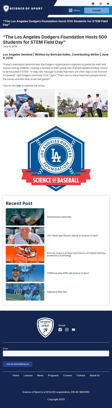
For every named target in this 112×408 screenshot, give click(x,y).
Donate (96, 10)
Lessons (28, 375)
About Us (95, 375)
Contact (81, 375)
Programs (53, 375)
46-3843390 (82, 392)
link (18, 85)
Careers (67, 375)
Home (16, 375)
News (40, 375)
